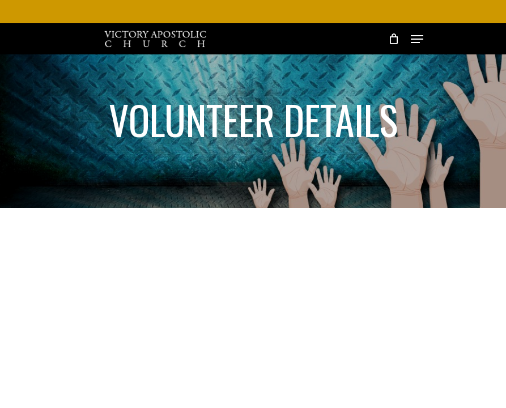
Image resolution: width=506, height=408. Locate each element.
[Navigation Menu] (417, 39)
